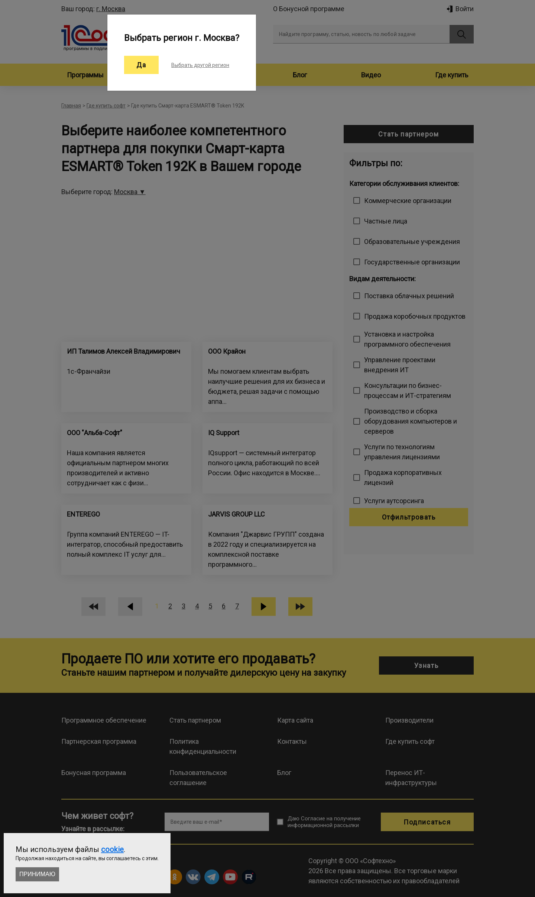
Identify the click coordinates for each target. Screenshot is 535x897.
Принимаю (37, 874)
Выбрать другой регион (200, 65)
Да (141, 65)
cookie (112, 849)
